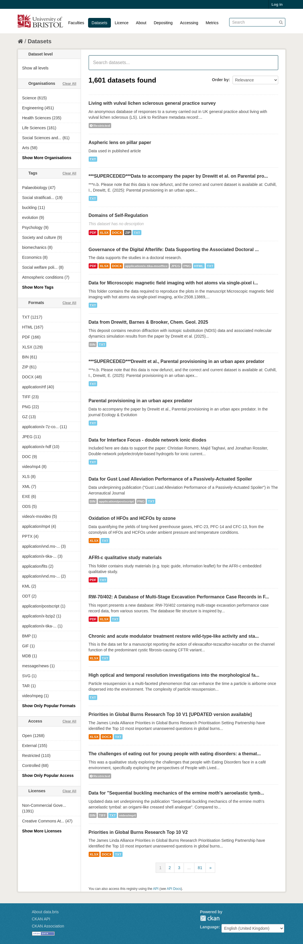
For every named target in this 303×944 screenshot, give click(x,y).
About (141, 22)
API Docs (174, 889)
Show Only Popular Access (48, 775)
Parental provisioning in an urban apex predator (141, 400)
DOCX (117, 233)
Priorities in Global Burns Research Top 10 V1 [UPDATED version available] (170, 714)
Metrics (212, 22)
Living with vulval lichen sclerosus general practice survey (152, 103)
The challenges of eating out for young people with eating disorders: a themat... (175, 753)
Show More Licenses (42, 831)
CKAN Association (48, 926)
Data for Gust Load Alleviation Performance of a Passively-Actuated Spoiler (170, 479)
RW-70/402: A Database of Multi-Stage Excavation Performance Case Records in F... (179, 596)
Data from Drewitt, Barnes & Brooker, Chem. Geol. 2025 (148, 322)
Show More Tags (38, 287)
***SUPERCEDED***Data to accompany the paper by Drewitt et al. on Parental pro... (178, 176)
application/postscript (116, 501)
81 (200, 867)
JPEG (175, 266)
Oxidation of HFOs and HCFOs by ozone (132, 518)
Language (209, 927)
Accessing (189, 22)
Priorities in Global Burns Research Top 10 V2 (138, 832)
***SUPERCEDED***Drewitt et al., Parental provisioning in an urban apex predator (177, 361)
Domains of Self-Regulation (118, 215)
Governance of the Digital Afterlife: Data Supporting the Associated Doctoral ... (174, 249)
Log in (277, 4)
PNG (187, 266)
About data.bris (45, 912)
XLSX (104, 233)
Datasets (99, 22)
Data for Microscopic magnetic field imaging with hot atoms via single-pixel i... (173, 282)
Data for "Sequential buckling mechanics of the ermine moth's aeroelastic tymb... (176, 793)
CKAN (209, 918)
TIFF (102, 815)
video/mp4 (127, 815)
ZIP (127, 233)
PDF (93, 233)
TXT (93, 159)
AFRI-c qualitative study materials (125, 557)
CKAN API (41, 919)
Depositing (163, 22)
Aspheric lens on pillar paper (120, 142)
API (155, 889)
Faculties (76, 22)
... (189, 867)
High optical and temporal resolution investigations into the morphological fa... (174, 675)
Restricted (100, 126)
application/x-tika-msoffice (146, 266)
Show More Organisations (47, 157)
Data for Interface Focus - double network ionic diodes (147, 440)
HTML (199, 266)
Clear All (69, 84)
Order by (220, 79)
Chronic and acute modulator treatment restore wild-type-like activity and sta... (174, 636)
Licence (122, 22)
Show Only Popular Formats (49, 705)
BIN (92, 344)
